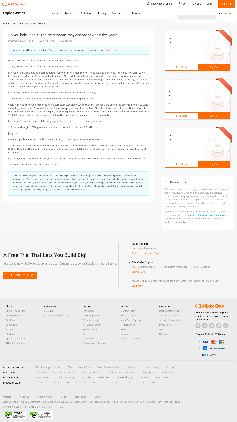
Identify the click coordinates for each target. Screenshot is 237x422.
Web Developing (124, 377)
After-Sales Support (131, 320)
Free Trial (48, 311)
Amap (135, 402)
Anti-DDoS (84, 367)
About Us (24, 397)
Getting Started (90, 329)
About (55, 13)
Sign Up (226, 3)
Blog (85, 334)
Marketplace (119, 13)
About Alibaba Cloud (16, 311)
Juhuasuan (54, 402)
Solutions (86, 13)
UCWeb (143, 402)
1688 (89, 402)
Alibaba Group (10, 402)
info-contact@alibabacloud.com (206, 215)
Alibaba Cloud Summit (17, 343)
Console (197, 3)
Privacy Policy (45, 397)
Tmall (44, 402)
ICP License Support (93, 324)
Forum (124, 334)
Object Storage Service (108, 367)
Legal (63, 397)
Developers (103, 377)
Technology (88, 311)
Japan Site (41, 372)
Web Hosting (152, 367)
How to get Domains (92, 372)
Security (170, 367)
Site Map (163, 334)
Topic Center (42, 377)
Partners (137, 13)
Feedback (126, 329)
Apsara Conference (15, 338)
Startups (10, 334)
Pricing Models (13, 315)
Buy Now (214, 67)
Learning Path (148, 372)
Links (97, 397)
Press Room (165, 324)
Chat (134, 253)
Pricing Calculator (130, 338)
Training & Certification (94, 343)
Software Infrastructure (121, 372)
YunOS (115, 402)
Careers (7, 397)
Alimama (98, 402)
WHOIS (163, 329)
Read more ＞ (111, 50)
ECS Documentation (64, 372)
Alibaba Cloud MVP (169, 315)
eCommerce (133, 367)
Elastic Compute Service (48, 367)
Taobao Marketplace (29, 402)
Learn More (181, 67)
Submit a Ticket (129, 315)
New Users (167, 372)
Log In (210, 3)
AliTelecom (125, 402)
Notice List (80, 397)
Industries (86, 377)
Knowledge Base (91, 315)
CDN (70, 367)
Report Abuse (128, 324)
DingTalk (168, 402)
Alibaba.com (79, 402)
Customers (11, 324)
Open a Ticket (138, 272)
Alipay (177, 402)
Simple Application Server (57, 315)
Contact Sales (225, 13)
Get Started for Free (20, 275)
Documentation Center (170, 311)
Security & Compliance (170, 320)
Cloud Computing (65, 377)
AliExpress (66, 402)
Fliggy (107, 402)
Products (70, 13)
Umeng (151, 402)
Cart (183, 3)
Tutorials (144, 377)
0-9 (153, 382)
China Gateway (90, 320)
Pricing (102, 13)
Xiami (159, 402)
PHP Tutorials (163, 377)
